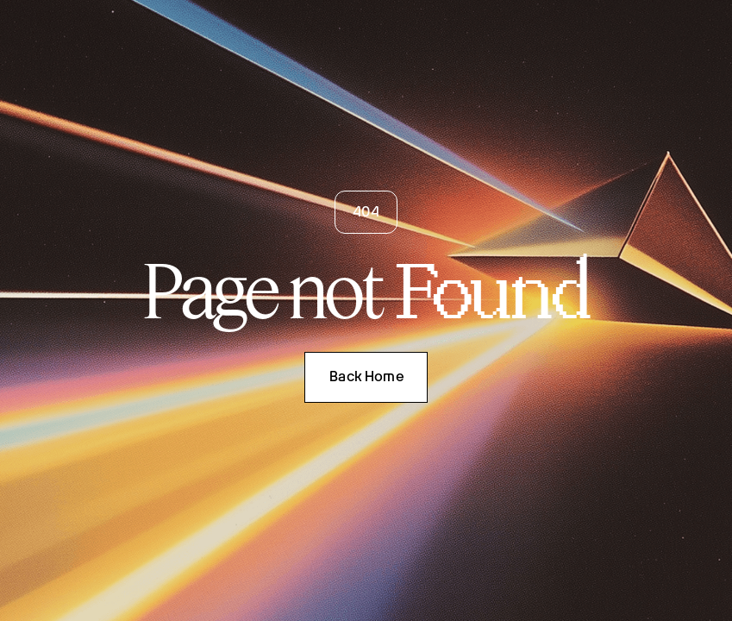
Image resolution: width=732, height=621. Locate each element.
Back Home (366, 376)
